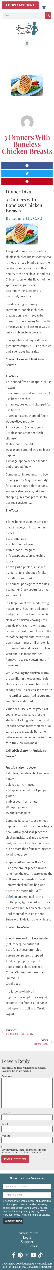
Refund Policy (27, 1246)
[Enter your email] (27, 1195)
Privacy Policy (20, 1215)
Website (5, 1136)
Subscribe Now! (13, 1221)
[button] (27, 43)
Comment (7, 1076)
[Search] (48, 15)
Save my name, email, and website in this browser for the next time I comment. (23, 1151)
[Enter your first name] (27, 1186)
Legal (27, 1237)
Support (27, 1241)
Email (5, 1124)
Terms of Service (40, 1215)
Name (5, 1113)
